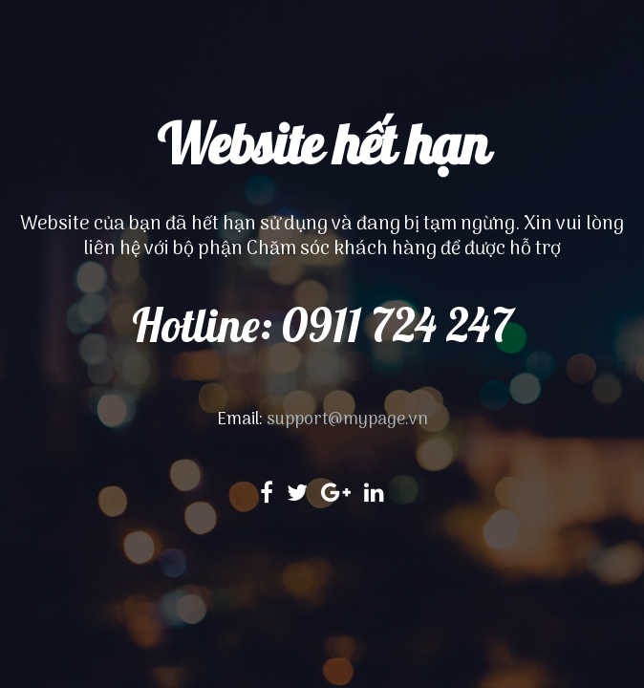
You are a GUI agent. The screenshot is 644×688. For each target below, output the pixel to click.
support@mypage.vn (347, 420)
